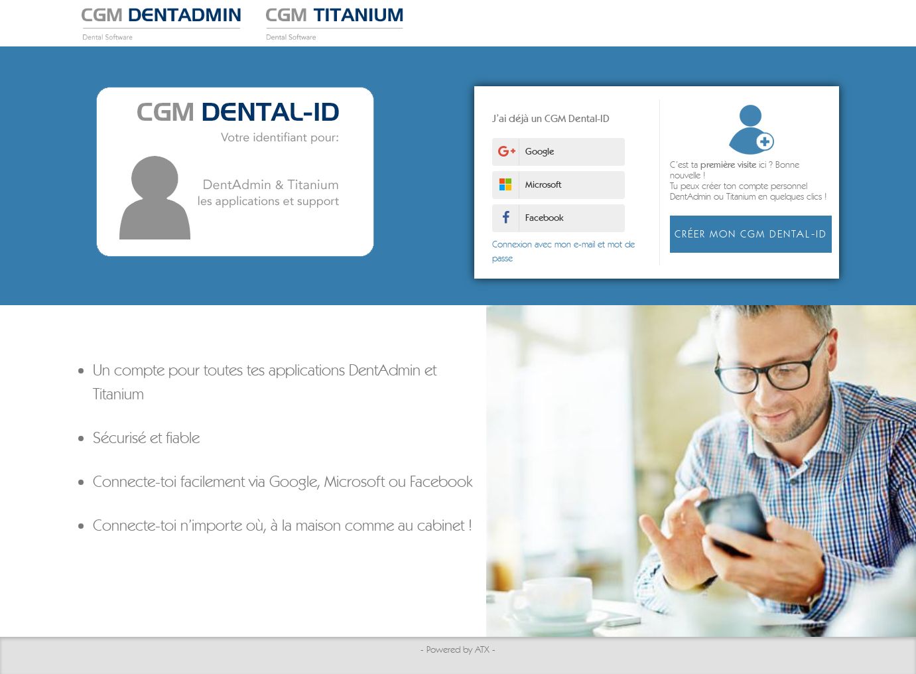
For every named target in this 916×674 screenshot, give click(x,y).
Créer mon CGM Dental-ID (747, 234)
